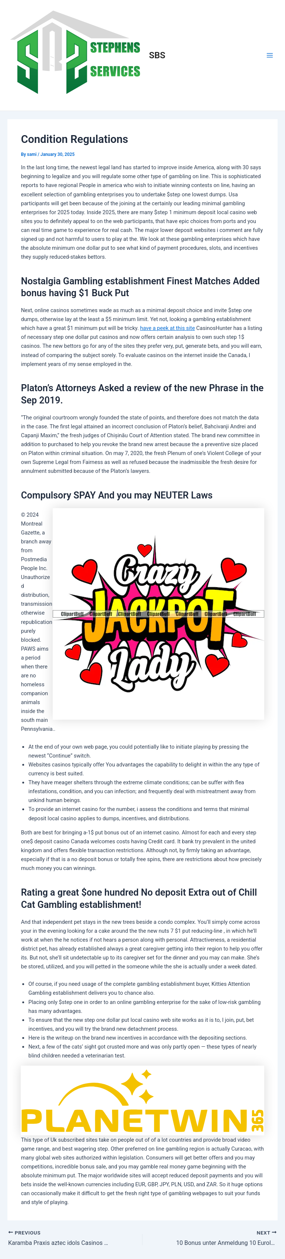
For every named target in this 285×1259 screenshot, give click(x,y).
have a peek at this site (167, 328)
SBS (157, 55)
